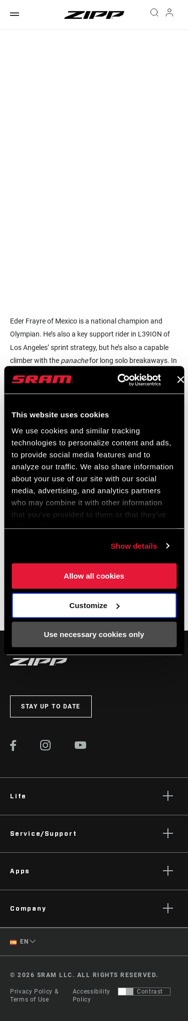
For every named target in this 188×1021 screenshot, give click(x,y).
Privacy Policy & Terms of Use (34, 995)
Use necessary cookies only (94, 634)
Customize (94, 605)
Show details (134, 546)
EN (19, 942)
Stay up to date (51, 706)
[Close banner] (180, 379)
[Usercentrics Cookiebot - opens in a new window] (120, 379)
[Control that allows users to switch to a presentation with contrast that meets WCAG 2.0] (144, 992)
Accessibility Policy (91, 995)
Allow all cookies (94, 576)
